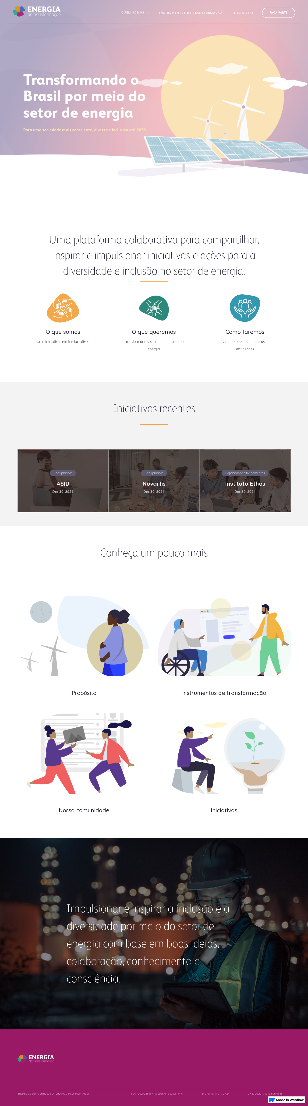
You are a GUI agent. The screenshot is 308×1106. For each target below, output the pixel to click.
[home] (36, 8)
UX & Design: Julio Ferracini (265, 1093)
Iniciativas (243, 13)
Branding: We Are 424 (215, 1093)
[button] (135, 15)
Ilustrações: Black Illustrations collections (157, 1093)
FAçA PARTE (278, 12)
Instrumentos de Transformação (190, 13)
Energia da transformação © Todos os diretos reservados (53, 1093)
